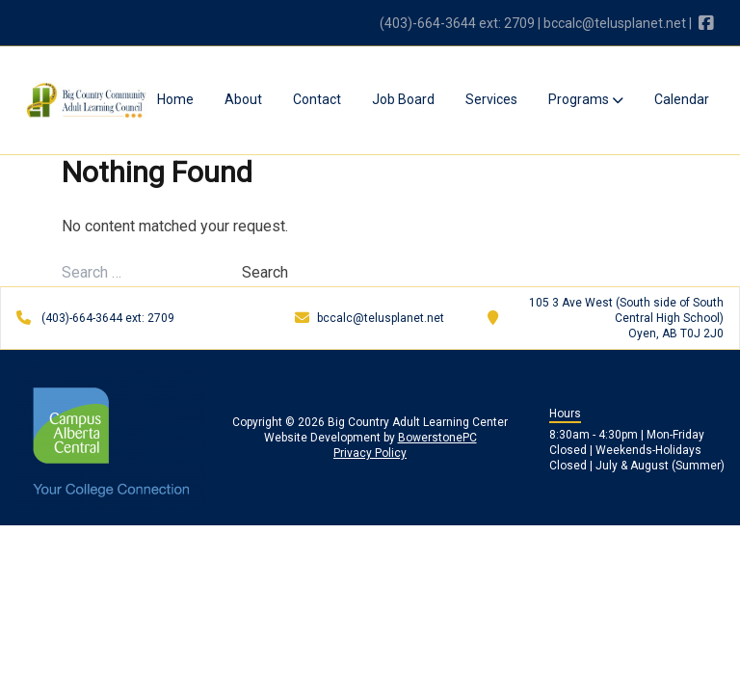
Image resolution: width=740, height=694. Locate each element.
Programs (585, 99)
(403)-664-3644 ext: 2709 (457, 23)
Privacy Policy (370, 453)
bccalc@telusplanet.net (614, 23)
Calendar (681, 99)
